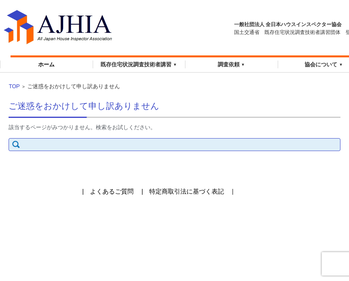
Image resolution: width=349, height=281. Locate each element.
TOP (14, 86)
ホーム (46, 64)
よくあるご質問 (112, 191)
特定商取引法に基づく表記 (186, 191)
